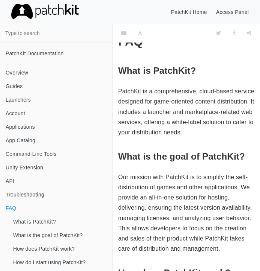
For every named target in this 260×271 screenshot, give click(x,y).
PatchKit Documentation (35, 53)
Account (15, 113)
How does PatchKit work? (44, 249)
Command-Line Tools (31, 154)
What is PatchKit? (34, 222)
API (10, 181)
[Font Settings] (140, 33)
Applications (20, 127)
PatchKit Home (189, 12)
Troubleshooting (25, 195)
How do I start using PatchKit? (49, 262)
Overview (17, 73)
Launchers (18, 100)
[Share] (249, 33)
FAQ (11, 208)
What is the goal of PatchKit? (48, 235)
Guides (14, 86)
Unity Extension (24, 167)
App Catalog (20, 140)
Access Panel (232, 12)
